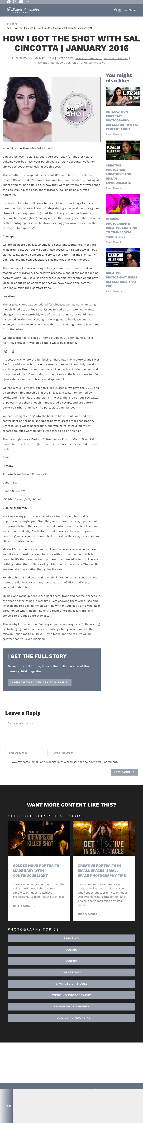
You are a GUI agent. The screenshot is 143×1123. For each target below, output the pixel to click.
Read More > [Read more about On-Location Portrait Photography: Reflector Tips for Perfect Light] (114, 134)
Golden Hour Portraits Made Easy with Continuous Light (37, 871)
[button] (71, 973)
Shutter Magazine (116, 58)
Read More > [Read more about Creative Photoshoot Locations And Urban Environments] (114, 188)
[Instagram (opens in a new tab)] (15, 1)
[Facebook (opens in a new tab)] (9, 1)
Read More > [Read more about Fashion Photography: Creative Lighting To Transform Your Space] (114, 242)
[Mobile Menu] (129, 10)
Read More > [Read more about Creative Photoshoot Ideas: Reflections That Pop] (114, 291)
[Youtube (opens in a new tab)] (21, 1)
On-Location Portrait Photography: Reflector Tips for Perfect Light (123, 120)
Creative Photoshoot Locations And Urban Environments (118, 174)
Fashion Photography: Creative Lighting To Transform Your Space (121, 228)
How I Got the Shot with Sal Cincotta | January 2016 (64, 28)
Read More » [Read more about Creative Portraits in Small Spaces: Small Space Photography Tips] (89, 915)
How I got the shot (87, 58)
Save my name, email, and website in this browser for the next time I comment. (64, 762)
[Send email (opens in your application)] (28, 2)
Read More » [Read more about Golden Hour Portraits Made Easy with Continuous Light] (24, 906)
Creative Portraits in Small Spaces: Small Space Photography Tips (102, 871)
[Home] (8, 28)
